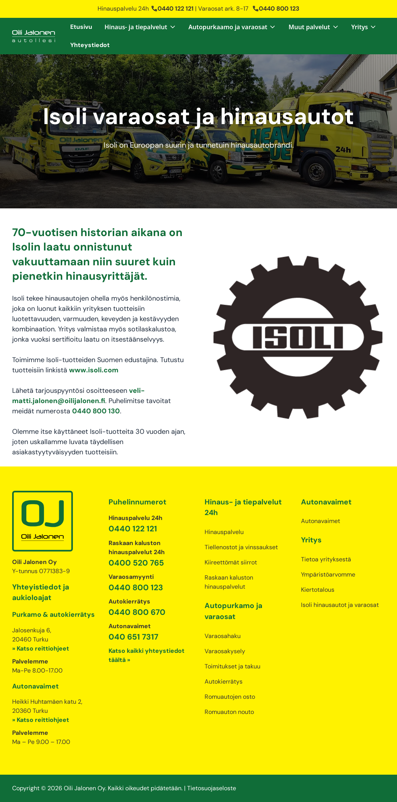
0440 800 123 (275, 9)
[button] (140, 27)
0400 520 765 (136, 563)
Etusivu (81, 27)
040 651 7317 (133, 637)
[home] (33, 36)
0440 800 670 (137, 612)
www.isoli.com (93, 370)
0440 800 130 (96, 411)
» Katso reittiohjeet (40, 648)
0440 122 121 (172, 9)
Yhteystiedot (90, 45)
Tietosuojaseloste (211, 788)
